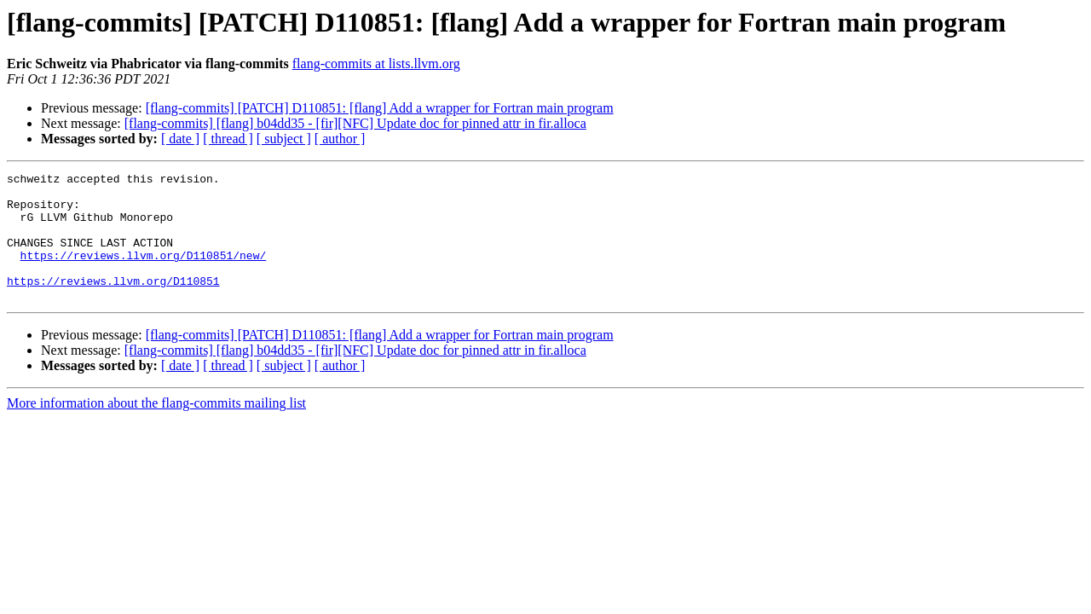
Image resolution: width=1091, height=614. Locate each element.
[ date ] (180, 138)
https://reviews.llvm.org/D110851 (113, 303)
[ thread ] (228, 138)
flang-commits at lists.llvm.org (376, 63)
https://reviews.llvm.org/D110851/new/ (143, 273)
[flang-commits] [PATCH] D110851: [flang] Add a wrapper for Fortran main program (380, 108)
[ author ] (340, 138)
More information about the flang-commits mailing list (156, 428)
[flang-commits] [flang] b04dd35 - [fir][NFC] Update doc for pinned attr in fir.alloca (355, 123)
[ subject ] (284, 138)
